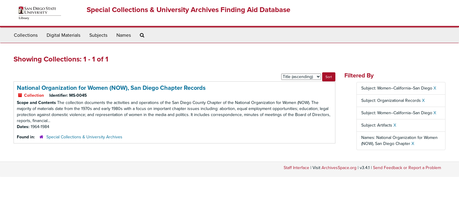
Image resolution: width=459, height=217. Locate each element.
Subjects (98, 35)
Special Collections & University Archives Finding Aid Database (188, 9)
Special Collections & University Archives (84, 137)
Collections (26, 35)
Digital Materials (63, 35)
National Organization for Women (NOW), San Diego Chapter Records (111, 88)
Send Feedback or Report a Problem (407, 167)
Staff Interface (296, 167)
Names (123, 35)
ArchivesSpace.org (339, 167)
